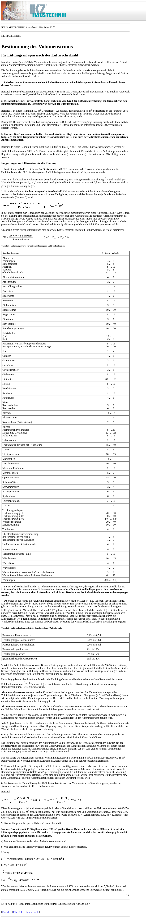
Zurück (5, 912)
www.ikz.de (33, 912)
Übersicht (18, 912)
